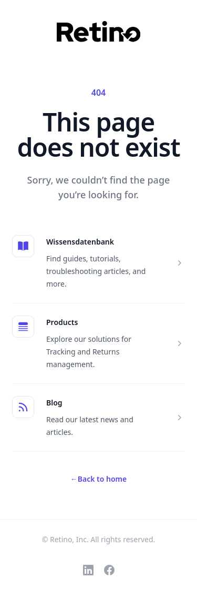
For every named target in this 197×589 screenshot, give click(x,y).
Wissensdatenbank (80, 242)
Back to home (98, 479)
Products (62, 322)
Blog (54, 403)
